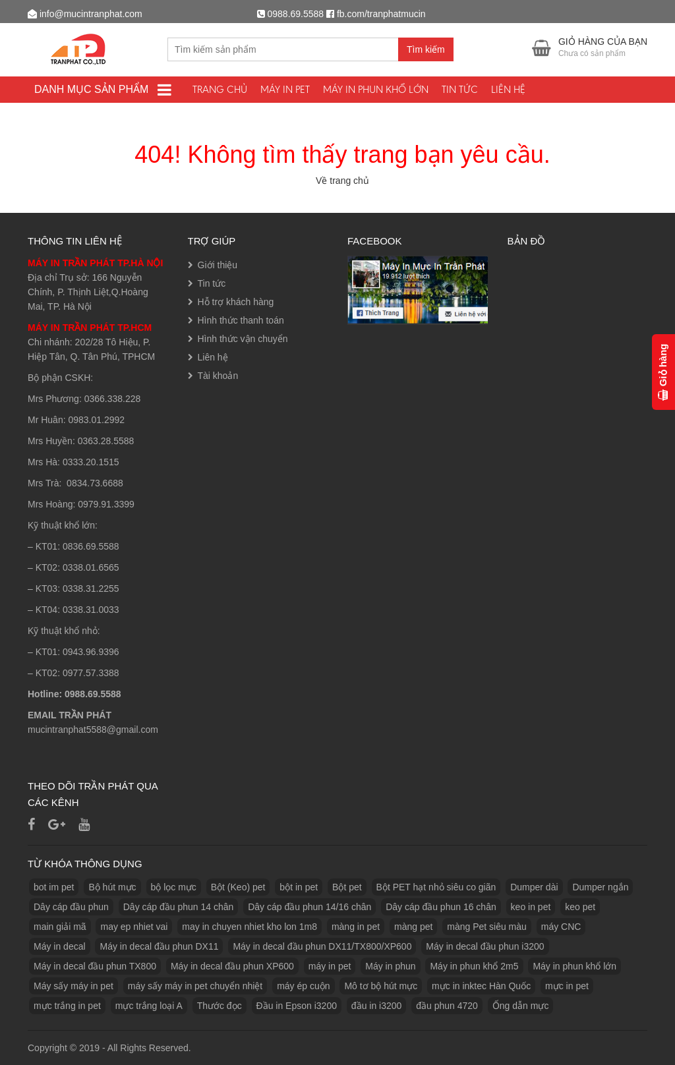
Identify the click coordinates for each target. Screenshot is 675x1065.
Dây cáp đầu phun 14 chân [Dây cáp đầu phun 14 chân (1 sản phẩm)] (178, 907)
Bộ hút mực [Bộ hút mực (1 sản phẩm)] (112, 887)
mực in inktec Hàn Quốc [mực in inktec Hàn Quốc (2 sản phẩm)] (481, 986)
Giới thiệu (218, 265)
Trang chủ (219, 89)
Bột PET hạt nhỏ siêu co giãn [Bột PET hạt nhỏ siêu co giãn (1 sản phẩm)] (436, 887)
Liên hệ (508, 89)
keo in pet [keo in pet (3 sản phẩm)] (531, 907)
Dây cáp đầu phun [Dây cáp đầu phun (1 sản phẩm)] (71, 907)
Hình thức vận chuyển (243, 338)
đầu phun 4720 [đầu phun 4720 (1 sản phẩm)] (447, 1005)
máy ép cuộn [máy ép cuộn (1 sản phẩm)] (303, 986)
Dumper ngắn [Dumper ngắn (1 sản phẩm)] (600, 887)
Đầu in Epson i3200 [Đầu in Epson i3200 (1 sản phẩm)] (296, 1005)
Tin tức (460, 89)
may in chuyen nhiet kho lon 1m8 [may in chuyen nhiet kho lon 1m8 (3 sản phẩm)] (249, 926)
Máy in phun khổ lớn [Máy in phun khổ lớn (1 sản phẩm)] (574, 966)
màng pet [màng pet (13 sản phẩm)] (413, 926)
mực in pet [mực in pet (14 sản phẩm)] (567, 986)
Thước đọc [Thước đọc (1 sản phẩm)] (219, 1005)
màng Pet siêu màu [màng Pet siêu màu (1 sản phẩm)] (487, 926)
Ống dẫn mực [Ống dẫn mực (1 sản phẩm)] (520, 1005)
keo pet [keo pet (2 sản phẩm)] (580, 907)
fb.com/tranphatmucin (381, 14)
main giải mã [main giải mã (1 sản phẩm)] (60, 926)
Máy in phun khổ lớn (375, 89)
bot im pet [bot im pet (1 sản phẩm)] (54, 887)
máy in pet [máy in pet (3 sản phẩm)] (329, 966)
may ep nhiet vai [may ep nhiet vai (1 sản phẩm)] (133, 926)
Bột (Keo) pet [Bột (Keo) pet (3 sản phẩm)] (238, 887)
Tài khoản (218, 375)
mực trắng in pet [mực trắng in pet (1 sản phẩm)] (67, 1005)
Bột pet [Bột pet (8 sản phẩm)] (347, 887)
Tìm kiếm (426, 49)
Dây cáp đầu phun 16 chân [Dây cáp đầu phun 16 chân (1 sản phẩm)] (441, 907)
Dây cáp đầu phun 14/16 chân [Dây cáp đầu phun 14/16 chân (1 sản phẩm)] (309, 907)
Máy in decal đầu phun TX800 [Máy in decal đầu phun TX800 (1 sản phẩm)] (95, 966)
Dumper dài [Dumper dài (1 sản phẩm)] (534, 887)
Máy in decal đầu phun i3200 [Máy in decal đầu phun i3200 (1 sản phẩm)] (485, 946)
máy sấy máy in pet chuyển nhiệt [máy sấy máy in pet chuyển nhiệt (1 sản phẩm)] (195, 986)
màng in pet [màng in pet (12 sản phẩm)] (356, 926)
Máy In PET (285, 89)
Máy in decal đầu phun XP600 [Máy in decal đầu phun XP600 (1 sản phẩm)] (232, 966)
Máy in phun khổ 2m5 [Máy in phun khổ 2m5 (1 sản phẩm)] (474, 966)
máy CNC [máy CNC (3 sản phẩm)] (561, 926)
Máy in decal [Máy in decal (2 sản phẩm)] (60, 946)
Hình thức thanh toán (241, 320)
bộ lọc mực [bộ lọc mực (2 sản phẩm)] (173, 887)
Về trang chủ (342, 180)
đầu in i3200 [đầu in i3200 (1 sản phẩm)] (376, 1005)
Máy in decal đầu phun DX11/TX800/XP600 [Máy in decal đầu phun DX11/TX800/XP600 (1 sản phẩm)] (322, 946)
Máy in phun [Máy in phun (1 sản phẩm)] (390, 966)
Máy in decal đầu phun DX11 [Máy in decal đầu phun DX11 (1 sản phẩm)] (159, 946)
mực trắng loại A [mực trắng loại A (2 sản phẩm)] (149, 1005)
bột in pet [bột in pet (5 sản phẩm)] (298, 887)
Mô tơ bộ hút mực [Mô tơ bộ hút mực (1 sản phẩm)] (380, 986)
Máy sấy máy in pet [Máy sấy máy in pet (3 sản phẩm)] (73, 986)
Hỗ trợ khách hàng (236, 302)
